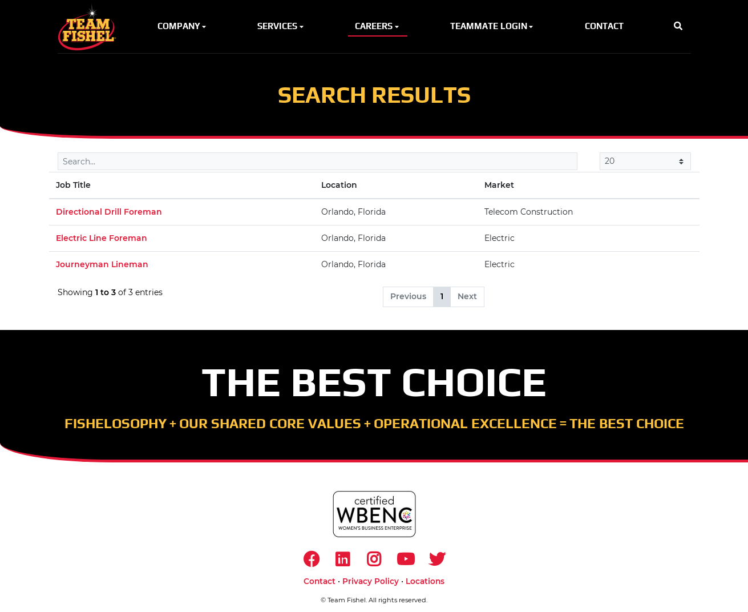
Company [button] (182, 26)
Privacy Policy (370, 581)
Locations (425, 581)
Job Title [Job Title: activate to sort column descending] (73, 185)
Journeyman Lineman (102, 264)
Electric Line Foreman (101, 238)
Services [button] (281, 26)
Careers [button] (378, 26)
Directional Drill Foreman (109, 212)
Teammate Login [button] (492, 26)
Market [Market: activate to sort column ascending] (499, 185)
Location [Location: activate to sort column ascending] (339, 185)
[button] (678, 26)
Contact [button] (604, 26)
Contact (319, 581)
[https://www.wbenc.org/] (374, 514)
